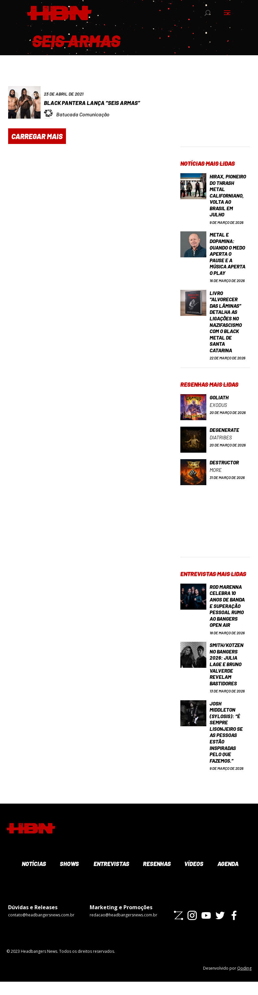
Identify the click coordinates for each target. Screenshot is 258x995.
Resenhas (156, 877)
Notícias (33, 877)
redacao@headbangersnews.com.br (123, 928)
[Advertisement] (215, 113)
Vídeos (193, 877)
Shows (69, 877)
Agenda (227, 877)
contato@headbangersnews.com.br (41, 928)
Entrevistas (111, 877)
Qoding (245, 981)
